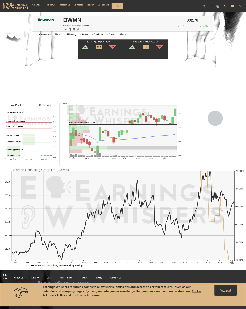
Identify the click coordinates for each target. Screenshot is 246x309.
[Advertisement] (123, 81)
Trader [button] (90, 4)
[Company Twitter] (77, 29)
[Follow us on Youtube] (232, 6)
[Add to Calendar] (69, 29)
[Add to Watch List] (65, 29)
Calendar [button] (36, 4)
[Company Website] (73, 29)
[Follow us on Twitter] (204, 6)
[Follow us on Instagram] (218, 6)
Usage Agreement (90, 295)
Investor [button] (79, 4)
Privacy (98, 277)
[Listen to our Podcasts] (240, 6)
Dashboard (103, 4)
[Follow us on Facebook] (211, 6)
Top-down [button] (50, 4)
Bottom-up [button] (64, 4)
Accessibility (66, 277)
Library (35, 277)
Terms (83, 277)
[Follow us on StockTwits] (224, 6)
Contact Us (115, 277)
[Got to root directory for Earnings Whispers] (15, 6)
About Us (18, 277)
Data (49, 277)
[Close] (225, 290)
